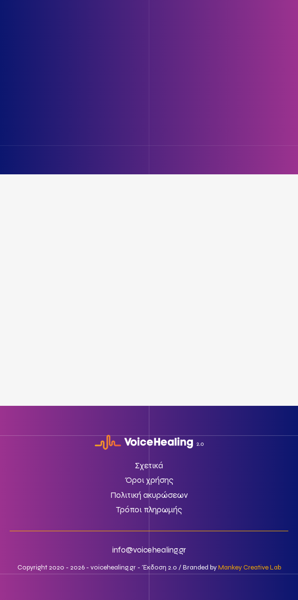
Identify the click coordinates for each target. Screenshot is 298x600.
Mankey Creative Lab (249, 567)
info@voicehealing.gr (149, 550)
